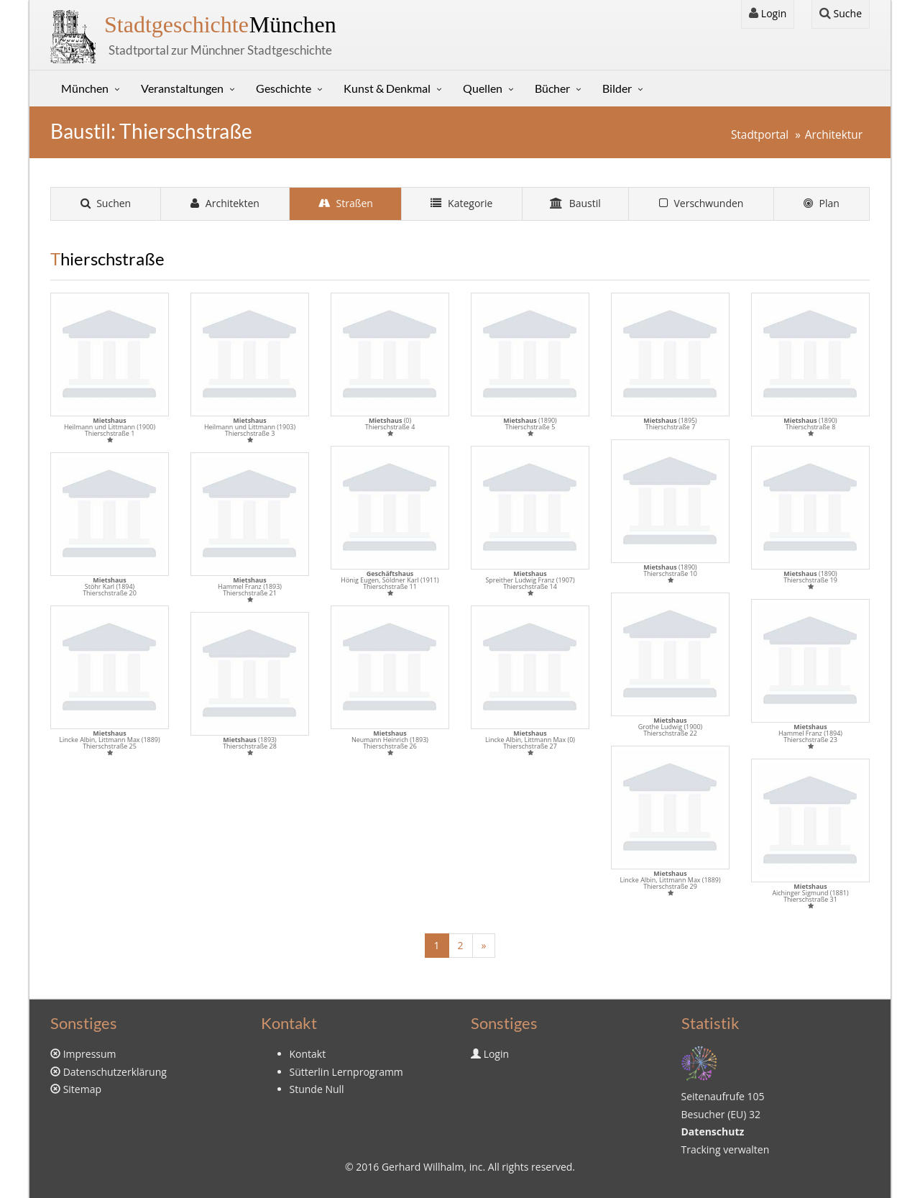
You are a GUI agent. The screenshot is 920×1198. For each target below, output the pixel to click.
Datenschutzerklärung (115, 1072)
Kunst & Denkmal (387, 88)
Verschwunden (701, 203)
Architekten (224, 203)
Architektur (833, 134)
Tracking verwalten (725, 1149)
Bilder (617, 88)
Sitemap (82, 1089)
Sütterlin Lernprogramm (346, 1072)
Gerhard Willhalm (423, 1167)
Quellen (482, 88)
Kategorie (461, 203)
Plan (822, 203)
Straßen (345, 203)
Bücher (552, 88)
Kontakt (308, 1054)
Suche (840, 13)
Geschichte (283, 88)
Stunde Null (317, 1089)
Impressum (89, 1054)
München (220, 24)
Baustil (575, 203)
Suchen (106, 203)
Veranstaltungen (182, 88)
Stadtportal (759, 134)
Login (767, 13)
